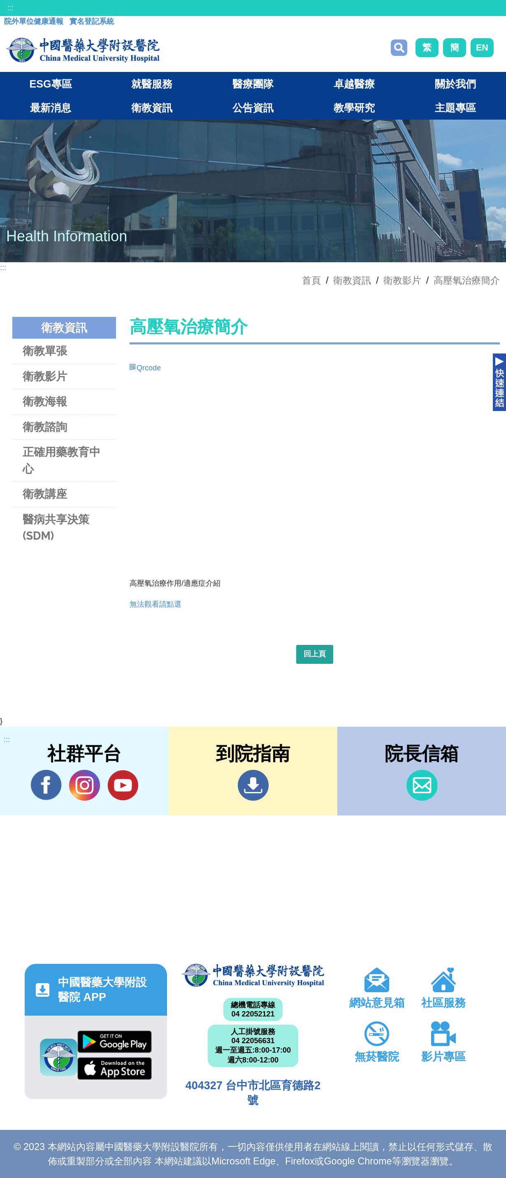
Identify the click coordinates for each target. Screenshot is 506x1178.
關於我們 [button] (455, 84)
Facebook (46, 785)
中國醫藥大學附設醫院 (253, 975)
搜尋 (399, 47)
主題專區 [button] (455, 107)
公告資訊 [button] (253, 107)
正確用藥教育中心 (61, 460)
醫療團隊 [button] (253, 84)
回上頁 (315, 654)
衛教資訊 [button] (151, 107)
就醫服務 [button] (151, 84)
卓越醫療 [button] (354, 84)
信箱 (421, 785)
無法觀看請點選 (155, 604)
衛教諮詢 (45, 426)
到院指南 (253, 785)
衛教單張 (45, 350)
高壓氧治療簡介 (467, 280)
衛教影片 (402, 280)
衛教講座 (45, 493)
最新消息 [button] (50, 107)
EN (482, 47)
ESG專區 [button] (50, 84)
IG (84, 785)
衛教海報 (45, 401)
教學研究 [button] (354, 107)
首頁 (311, 280)
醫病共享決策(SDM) (56, 528)
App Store (114, 1068)
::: (10, 8)
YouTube (122, 785)
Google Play (114, 1041)
